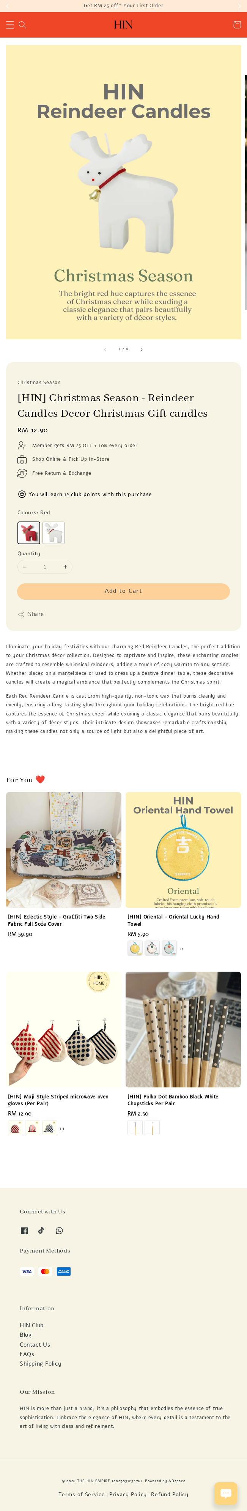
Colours (33, 512)
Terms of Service (81, 1494)
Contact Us (35, 1345)
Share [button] (30, 614)
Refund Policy (169, 1494)
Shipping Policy (40, 1364)
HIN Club (32, 1325)
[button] (10, 24)
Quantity (28, 553)
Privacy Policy (128, 1494)
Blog (26, 1335)
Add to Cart (123, 591)
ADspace (176, 1481)
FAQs (27, 1354)
